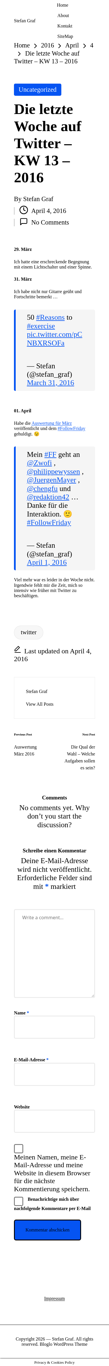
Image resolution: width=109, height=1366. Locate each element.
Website (22, 1106)
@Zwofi (39, 463)
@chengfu (42, 488)
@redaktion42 (48, 497)
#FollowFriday (71, 428)
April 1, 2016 (47, 562)
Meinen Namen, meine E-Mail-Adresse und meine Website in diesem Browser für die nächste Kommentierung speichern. (52, 1173)
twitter (28, 632)
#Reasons (50, 317)
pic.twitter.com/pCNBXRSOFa (54, 338)
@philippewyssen (53, 471)
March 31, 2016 (50, 382)
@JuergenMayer (51, 480)
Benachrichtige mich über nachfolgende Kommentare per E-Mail (52, 1204)
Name (21, 1012)
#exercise (41, 326)
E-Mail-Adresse (31, 1059)
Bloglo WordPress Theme (63, 1344)
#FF (50, 454)
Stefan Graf (24, 20)
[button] (39, 704)
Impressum (54, 1298)
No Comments (44, 222)
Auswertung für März (51, 423)
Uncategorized (38, 89)
